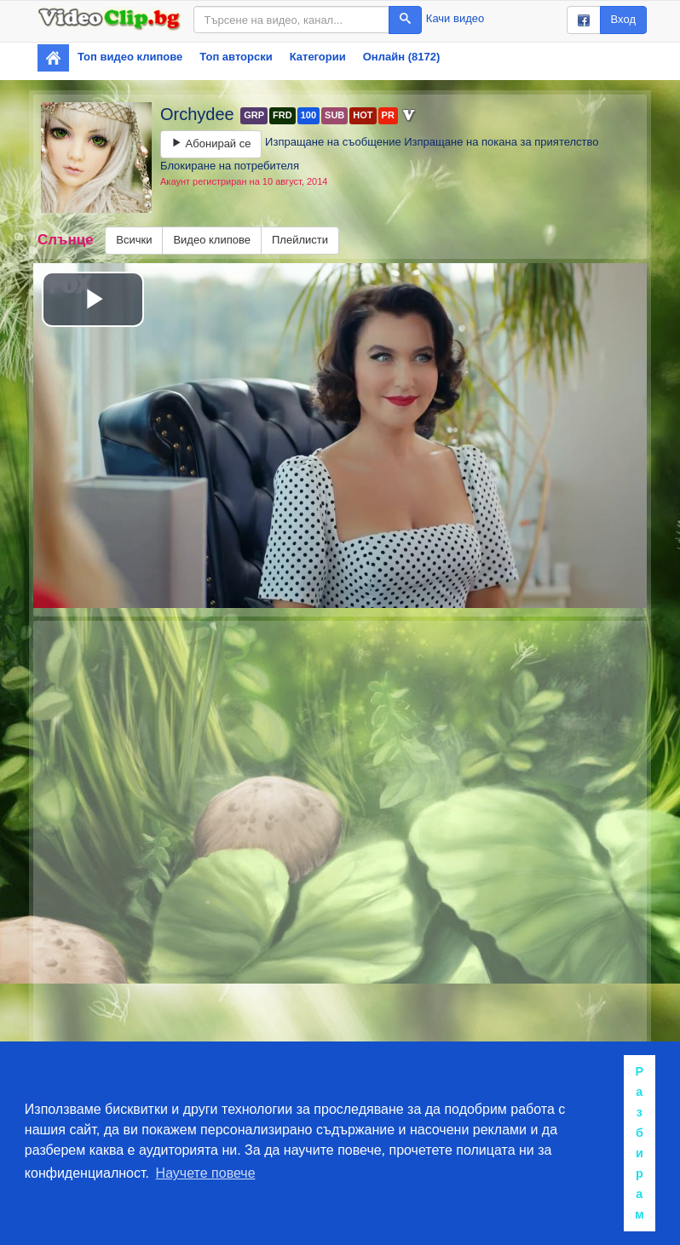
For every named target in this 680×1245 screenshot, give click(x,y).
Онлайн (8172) (402, 56)
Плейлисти (300, 239)
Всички (134, 239)
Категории (318, 56)
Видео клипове (212, 239)
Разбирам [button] (639, 1142)
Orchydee (199, 114)
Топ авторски (235, 56)
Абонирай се (211, 143)
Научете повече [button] (206, 1173)
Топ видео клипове (130, 56)
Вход (623, 19)
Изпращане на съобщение (333, 141)
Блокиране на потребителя (229, 165)
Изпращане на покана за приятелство (501, 141)
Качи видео (455, 18)
